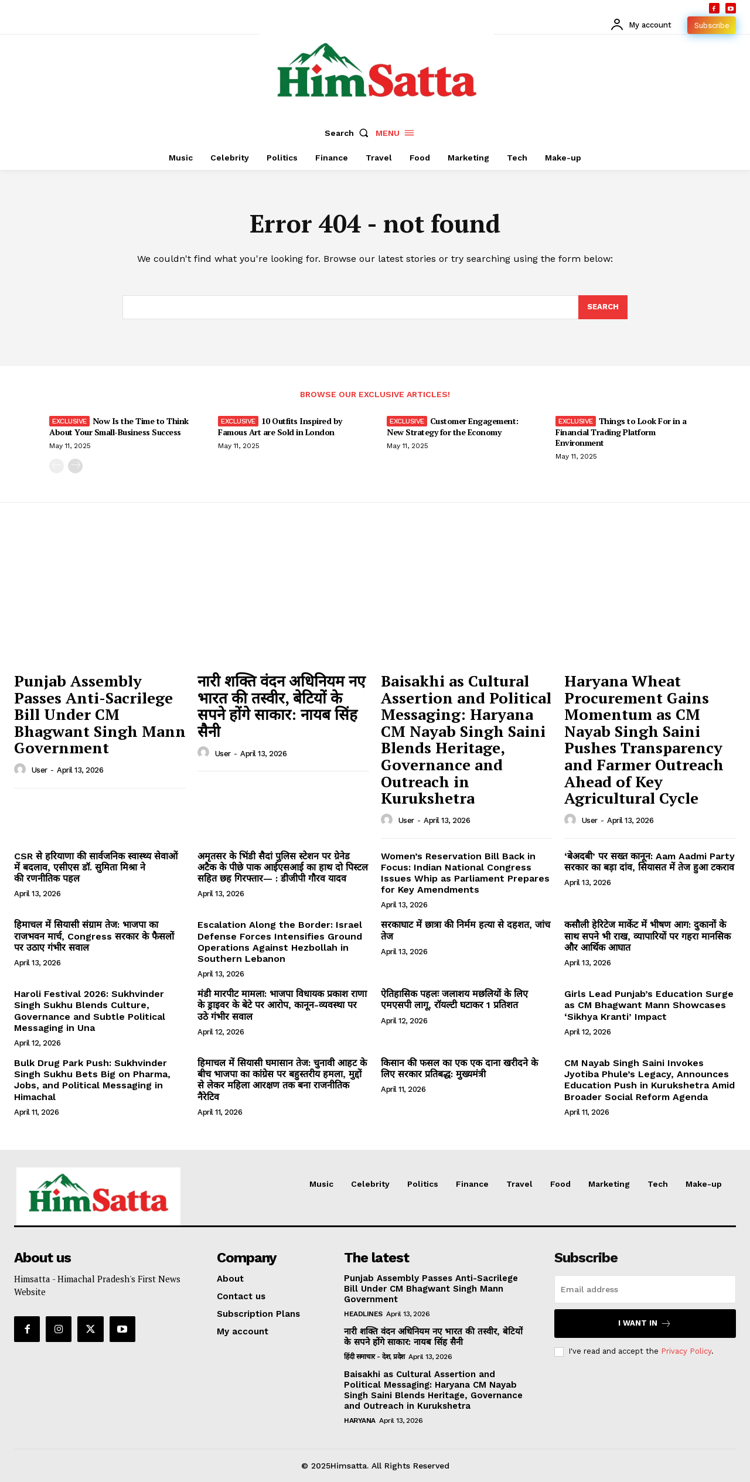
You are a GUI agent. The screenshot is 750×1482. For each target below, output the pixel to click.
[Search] (603, 307)
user (39, 770)
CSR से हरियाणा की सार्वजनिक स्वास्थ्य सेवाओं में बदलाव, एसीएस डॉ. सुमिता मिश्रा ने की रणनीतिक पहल (96, 867)
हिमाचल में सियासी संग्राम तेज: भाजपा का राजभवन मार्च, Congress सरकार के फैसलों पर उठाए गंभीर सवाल (94, 935)
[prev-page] (56, 466)
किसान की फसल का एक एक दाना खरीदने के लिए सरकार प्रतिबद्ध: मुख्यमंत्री (459, 1068)
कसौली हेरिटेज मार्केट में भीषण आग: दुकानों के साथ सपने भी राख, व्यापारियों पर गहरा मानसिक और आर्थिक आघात (647, 935)
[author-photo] (21, 769)
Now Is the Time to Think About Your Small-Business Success (119, 426)
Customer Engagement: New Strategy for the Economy (453, 426)
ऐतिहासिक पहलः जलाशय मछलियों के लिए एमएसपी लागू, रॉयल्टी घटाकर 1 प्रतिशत (454, 999)
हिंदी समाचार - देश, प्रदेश (374, 1357)
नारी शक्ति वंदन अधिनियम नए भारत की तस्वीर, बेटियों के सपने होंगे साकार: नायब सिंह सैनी (281, 706)
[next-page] (75, 466)
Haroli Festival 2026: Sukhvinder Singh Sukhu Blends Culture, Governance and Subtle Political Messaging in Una (89, 1010)
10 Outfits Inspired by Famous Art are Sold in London (280, 426)
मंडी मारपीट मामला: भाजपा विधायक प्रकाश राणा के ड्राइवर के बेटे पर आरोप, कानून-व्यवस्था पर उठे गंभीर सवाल (282, 1005)
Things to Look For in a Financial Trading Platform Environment (620, 431)
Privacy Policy (686, 1351)
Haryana (360, 1420)
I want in (644, 1323)
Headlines (363, 1314)
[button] (349, 133)
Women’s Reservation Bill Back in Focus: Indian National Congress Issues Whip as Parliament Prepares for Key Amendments (465, 873)
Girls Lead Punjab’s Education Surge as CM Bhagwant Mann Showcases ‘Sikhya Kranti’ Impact (649, 1005)
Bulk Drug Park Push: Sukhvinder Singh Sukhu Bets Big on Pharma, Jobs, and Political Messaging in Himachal (92, 1079)
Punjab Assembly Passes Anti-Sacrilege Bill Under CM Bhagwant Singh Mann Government (100, 714)
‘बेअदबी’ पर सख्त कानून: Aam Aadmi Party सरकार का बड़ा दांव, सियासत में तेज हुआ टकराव (649, 862)
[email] (645, 1289)
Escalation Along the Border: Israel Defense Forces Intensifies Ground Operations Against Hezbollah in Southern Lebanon (279, 941)
